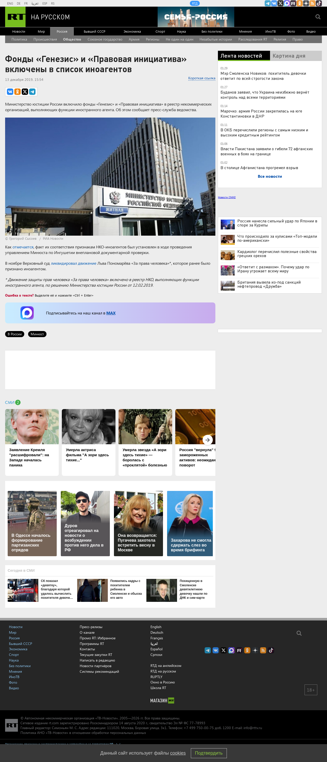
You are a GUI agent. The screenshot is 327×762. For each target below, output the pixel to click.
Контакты (87, 648)
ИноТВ (270, 31)
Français (156, 638)
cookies (178, 753)
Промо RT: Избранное (97, 638)
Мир (41, 31)
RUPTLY (156, 676)
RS (52, 3)
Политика (19, 39)
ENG (10, 3)
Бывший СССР (94, 31)
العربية (35, 3)
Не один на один (179, 39)
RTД (194, 3)
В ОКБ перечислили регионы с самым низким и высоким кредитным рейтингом (264, 132)
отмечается (23, 246)
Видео (311, 31)
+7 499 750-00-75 (199, 727)
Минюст (37, 334)
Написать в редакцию (97, 660)
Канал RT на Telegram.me (268, 3)
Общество (72, 39)
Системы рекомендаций (99, 671)
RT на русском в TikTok (319, 3)
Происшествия (45, 39)
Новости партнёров (95, 665)
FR (26, 3)
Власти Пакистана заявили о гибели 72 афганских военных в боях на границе (266, 151)
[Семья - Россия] (196, 17)
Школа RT (158, 687)
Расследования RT (252, 39)
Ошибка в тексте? (19, 295)
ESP (44, 3)
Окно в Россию (162, 682)
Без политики (212, 31)
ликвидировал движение (73, 263)
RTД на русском (163, 671)
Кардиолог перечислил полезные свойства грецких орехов (277, 253)
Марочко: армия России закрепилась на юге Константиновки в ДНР (261, 113)
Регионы (152, 39)
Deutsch (156, 632)
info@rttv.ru (252, 727)
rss (312, 3)
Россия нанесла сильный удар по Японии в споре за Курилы (277, 223)
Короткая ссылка (201, 77)
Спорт (160, 31)
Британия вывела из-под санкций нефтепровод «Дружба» (269, 284)
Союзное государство (105, 39)
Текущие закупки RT (96, 654)
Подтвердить (209, 753)
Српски (156, 654)
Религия (280, 39)
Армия (134, 39)
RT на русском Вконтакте (274, 3)
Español (156, 649)
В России (15, 334)
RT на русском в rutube (293, 3)
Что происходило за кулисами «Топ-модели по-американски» (277, 238)
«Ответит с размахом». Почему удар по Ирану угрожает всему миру (273, 269)
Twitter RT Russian (280, 3)
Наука (181, 31)
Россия (62, 31)
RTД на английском (165, 665)
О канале (87, 632)
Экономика (132, 31)
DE (18, 3)
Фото (291, 31)
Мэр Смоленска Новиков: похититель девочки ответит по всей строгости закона (263, 75)
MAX (110, 312)
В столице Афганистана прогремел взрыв (259, 167)
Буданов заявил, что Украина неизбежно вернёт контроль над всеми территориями (264, 94)
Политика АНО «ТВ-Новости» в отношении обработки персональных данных (83, 732)
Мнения (245, 31)
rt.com (54, 722)
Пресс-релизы (91, 626)
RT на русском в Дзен (306, 3)
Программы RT (92, 643)
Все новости (270, 176)
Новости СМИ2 (227, 197)
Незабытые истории (216, 39)
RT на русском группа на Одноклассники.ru (300, 3)
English (155, 627)
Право (298, 39)
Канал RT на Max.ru (287, 3)
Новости (18, 31)
